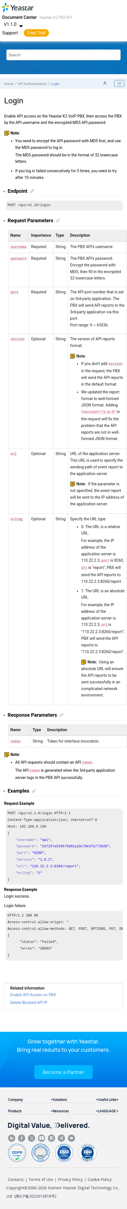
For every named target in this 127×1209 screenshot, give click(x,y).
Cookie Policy (100, 1178)
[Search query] (63, 54)
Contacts (16, 1178)
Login (55, 84)
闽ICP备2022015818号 (35, 1195)
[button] (4, 191)
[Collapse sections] (105, 83)
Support (10, 33)
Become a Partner (63, 1071)
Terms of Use (41, 1178)
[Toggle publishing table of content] (119, 83)
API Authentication (32, 84)
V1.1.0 (14, 24)
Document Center (19, 17)
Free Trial (36, 33)
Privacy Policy (70, 1178)
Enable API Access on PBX (33, 994)
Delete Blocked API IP (28, 1002)
